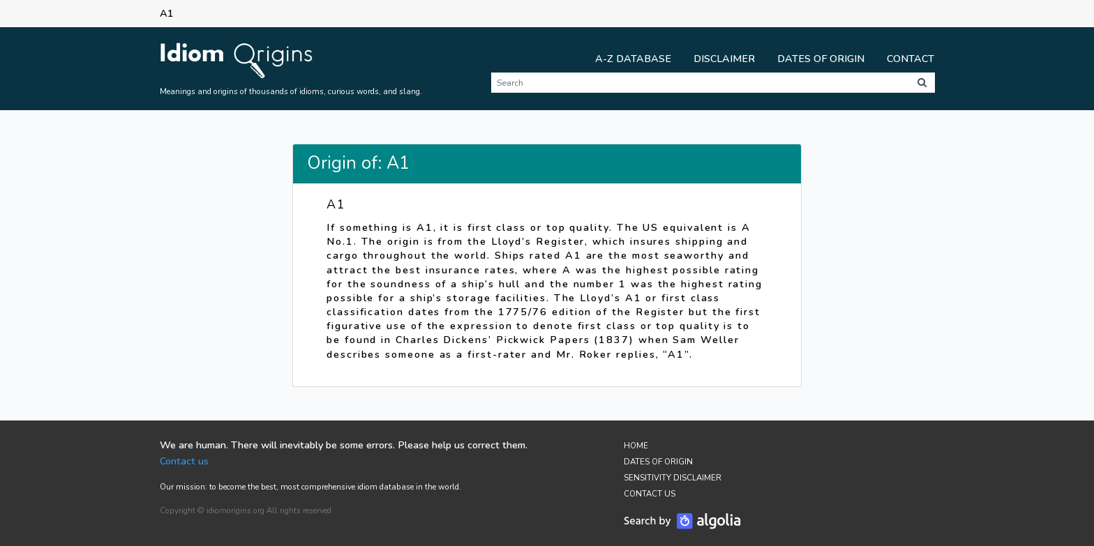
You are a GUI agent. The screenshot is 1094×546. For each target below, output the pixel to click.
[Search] (700, 83)
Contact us (184, 461)
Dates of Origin (820, 59)
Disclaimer (724, 59)
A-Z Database (633, 59)
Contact (910, 59)
